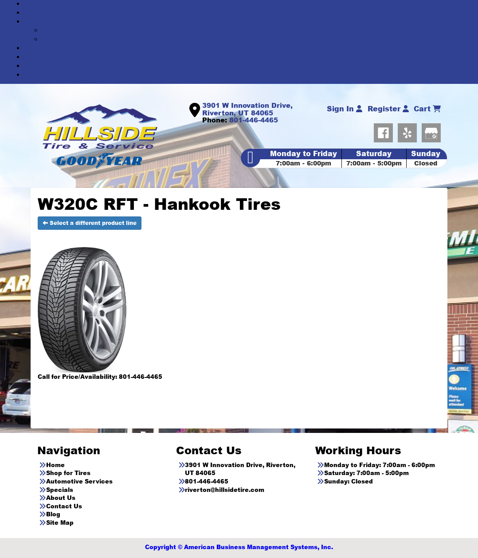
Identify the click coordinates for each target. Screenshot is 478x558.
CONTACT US (248, 66)
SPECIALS (248, 48)
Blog (53, 514)
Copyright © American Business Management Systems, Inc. (239, 547)
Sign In (344, 109)
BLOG (248, 75)
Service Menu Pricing (257, 39)
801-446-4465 (253, 120)
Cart (427, 109)
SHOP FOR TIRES (248, 12)
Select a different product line (90, 223)
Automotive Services (79, 481)
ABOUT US (248, 57)
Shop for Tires (68, 473)
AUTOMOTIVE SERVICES (248, 21)
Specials (59, 490)
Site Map (60, 523)
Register (388, 109)
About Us (60, 498)
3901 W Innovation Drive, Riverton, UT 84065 (247, 109)
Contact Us (64, 506)
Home (55, 465)
